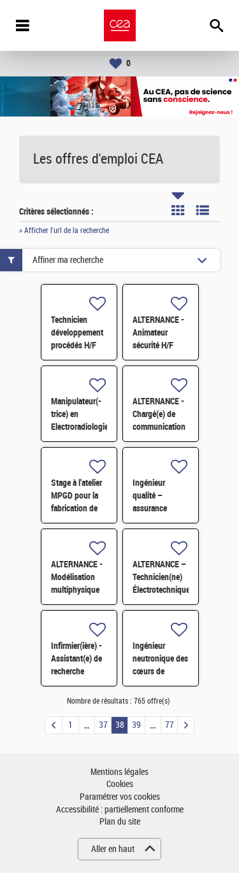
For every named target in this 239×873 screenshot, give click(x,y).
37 (103, 725)
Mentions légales (119, 772)
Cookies (119, 784)
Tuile (177, 210)
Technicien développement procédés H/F (77, 332)
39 (136, 725)
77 (169, 725)
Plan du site (119, 821)
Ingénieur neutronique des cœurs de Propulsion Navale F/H (160, 671)
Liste (202, 210)
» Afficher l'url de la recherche (64, 230)
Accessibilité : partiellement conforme (120, 809)
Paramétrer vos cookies (120, 796)
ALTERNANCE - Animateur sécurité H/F (158, 332)
